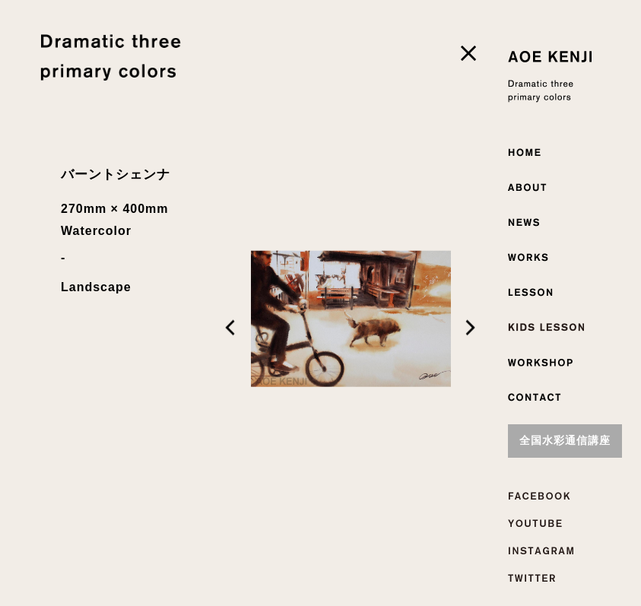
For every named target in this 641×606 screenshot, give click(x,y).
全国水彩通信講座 (565, 440)
